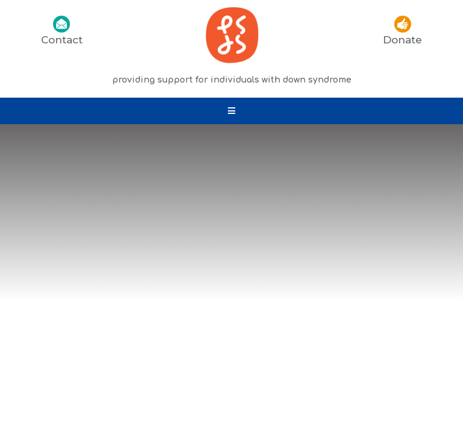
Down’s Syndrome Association (373, 313)
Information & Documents (243, 326)
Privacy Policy (137, 326)
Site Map (337, 326)
